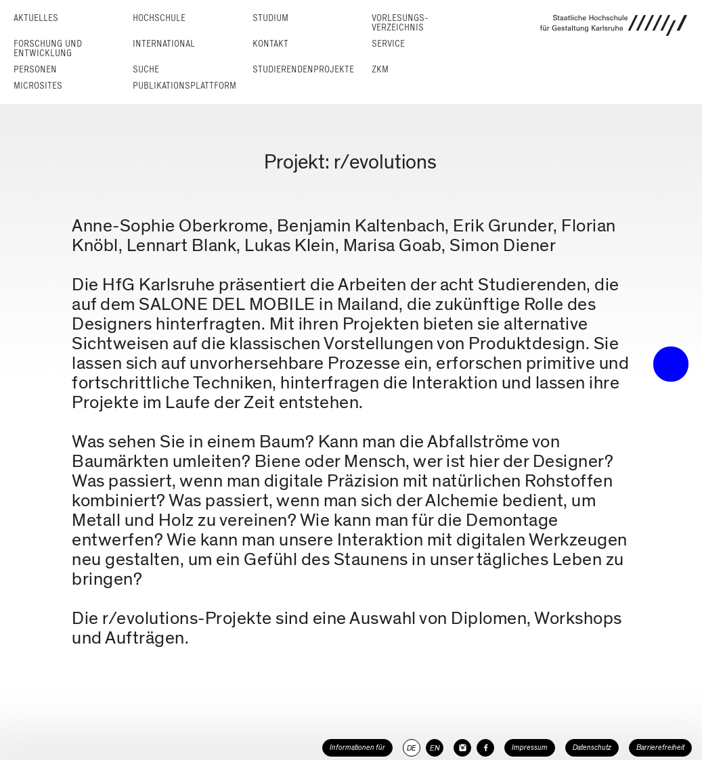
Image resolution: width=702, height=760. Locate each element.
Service (388, 43)
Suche (146, 69)
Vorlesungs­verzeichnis (400, 22)
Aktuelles (36, 18)
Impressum (530, 747)
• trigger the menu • (670, 364)
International (164, 43)
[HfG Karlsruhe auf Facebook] (485, 748)
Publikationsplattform (184, 85)
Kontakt (270, 43)
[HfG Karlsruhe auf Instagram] (462, 748)
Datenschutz (592, 747)
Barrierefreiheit (660, 747)
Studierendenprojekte (303, 69)
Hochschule (159, 18)
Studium (270, 18)
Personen (35, 69)
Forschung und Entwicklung (48, 48)
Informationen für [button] (357, 747)
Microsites (38, 85)
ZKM (380, 69)
